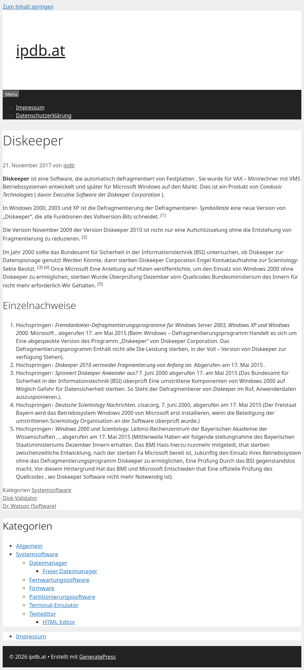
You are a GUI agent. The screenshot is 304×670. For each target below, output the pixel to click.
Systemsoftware (51, 490)
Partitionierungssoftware (62, 596)
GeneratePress (97, 656)
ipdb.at (40, 50)
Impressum (30, 107)
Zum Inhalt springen (28, 6)
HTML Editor (59, 622)
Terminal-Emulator (53, 605)
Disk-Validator (20, 498)
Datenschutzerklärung (43, 115)
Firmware (41, 588)
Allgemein (29, 546)
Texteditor (42, 613)
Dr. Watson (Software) (29, 506)
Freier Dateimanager (70, 571)
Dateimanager (48, 563)
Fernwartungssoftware (59, 580)
